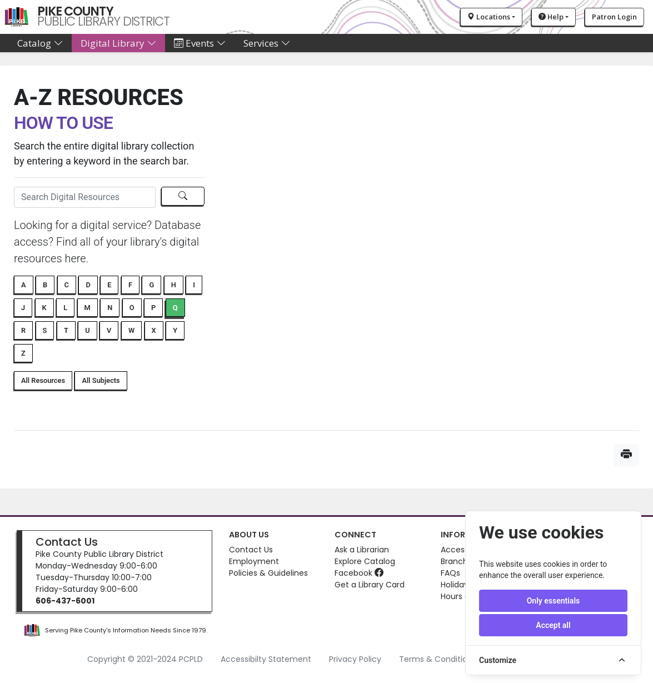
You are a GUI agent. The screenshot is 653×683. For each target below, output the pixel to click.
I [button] (194, 285)
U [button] (87, 330)
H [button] (173, 285)
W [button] (131, 330)
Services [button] (266, 43)
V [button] (109, 330)
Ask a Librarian (362, 549)
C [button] (66, 285)
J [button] (23, 307)
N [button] (109, 307)
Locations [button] (488, 17)
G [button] (151, 285)
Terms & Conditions (437, 659)
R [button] (23, 330)
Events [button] (200, 43)
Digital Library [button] (118, 43)
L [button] (65, 307)
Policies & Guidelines (268, 573)
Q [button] (175, 307)
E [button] (109, 285)
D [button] (88, 285)
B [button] (45, 285)
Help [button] (551, 17)
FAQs (450, 573)
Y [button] (175, 330)
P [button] (153, 307)
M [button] (87, 307)
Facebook (359, 573)
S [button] (45, 330)
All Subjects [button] (100, 380)
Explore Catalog (365, 561)
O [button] (131, 307)
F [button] (130, 285)
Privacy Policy (355, 659)
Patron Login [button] (614, 17)
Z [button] (23, 353)
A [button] (23, 285)
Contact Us (67, 542)
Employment (254, 561)
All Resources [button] (43, 380)
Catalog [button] (40, 43)
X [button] (154, 330)
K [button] (44, 307)
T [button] (66, 330)
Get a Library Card (370, 584)
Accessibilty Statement (266, 659)
